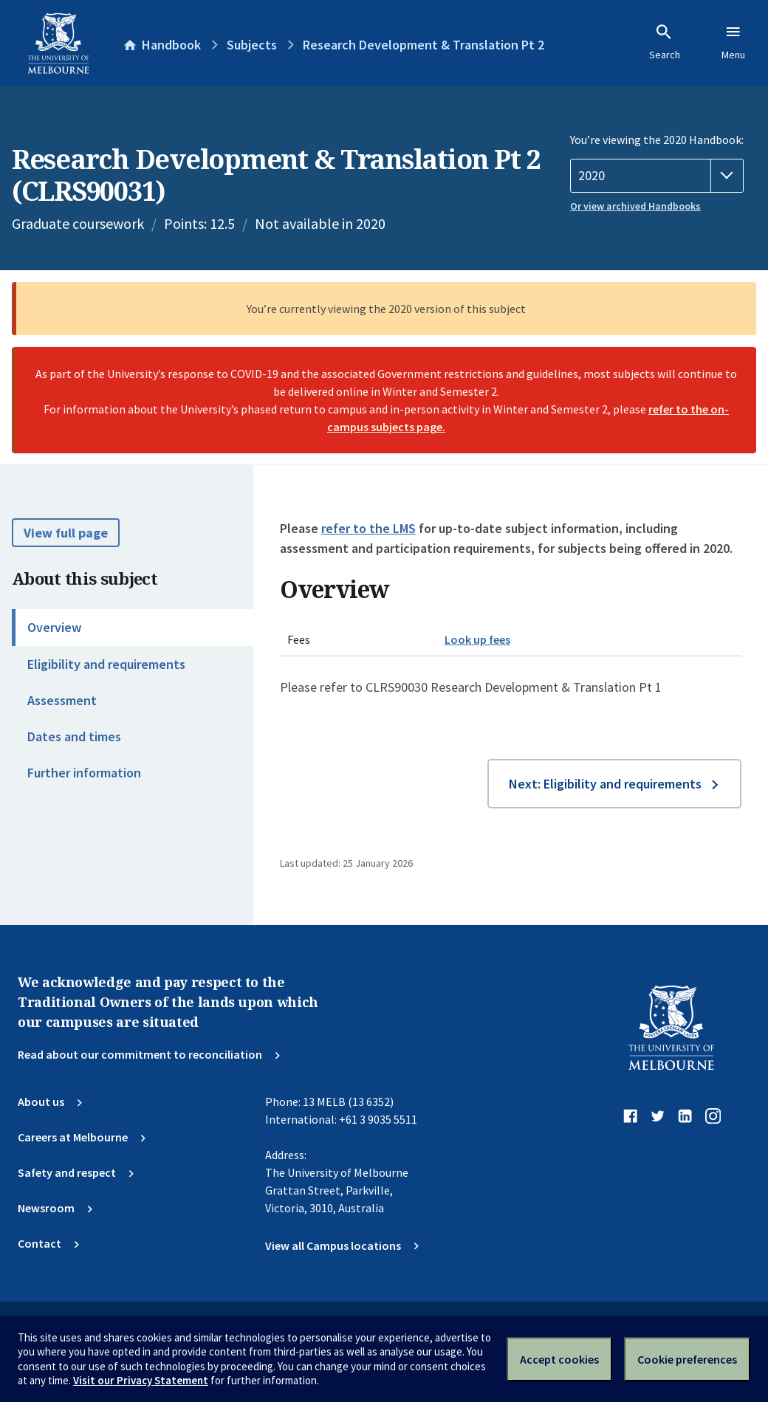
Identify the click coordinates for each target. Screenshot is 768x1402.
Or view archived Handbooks (635, 206)
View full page (66, 532)
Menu (733, 42)
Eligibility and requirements (106, 664)
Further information (84, 772)
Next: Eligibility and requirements (605, 783)
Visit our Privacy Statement (140, 1380)
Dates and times (74, 736)
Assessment (62, 700)
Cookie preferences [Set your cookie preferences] (687, 1359)
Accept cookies (559, 1359)
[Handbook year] (657, 175)
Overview (54, 627)
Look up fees (477, 639)
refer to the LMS (368, 528)
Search (664, 42)
